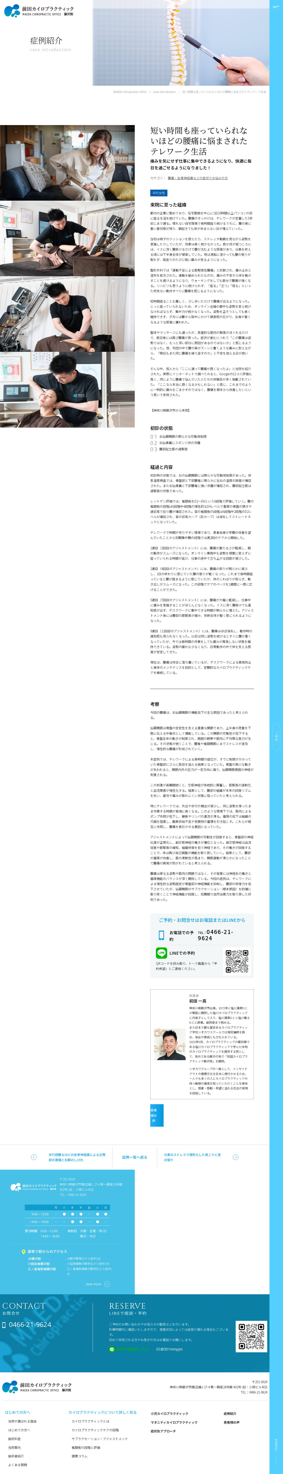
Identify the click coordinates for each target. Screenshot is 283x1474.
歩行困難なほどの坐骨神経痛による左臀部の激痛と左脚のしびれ (77, 1146)
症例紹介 (230, 1402)
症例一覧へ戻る (134, 1146)
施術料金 (14, 1427)
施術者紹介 (16, 1445)
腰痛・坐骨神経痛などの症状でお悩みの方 (198, 178)
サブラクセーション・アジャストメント (100, 1427)
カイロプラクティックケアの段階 (95, 1419)
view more (98, 1273)
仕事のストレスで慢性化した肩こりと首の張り (192, 1146)
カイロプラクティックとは (90, 1410)
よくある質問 (17, 1454)
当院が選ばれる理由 (22, 1410)
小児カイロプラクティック (169, 1402)
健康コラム (79, 1445)
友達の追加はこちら (132, 1338)
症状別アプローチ (163, 1420)
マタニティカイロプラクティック (174, 1411)
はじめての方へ (19, 1419)
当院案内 (14, 1436)
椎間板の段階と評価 (86, 1436)
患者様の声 (199, 1109)
